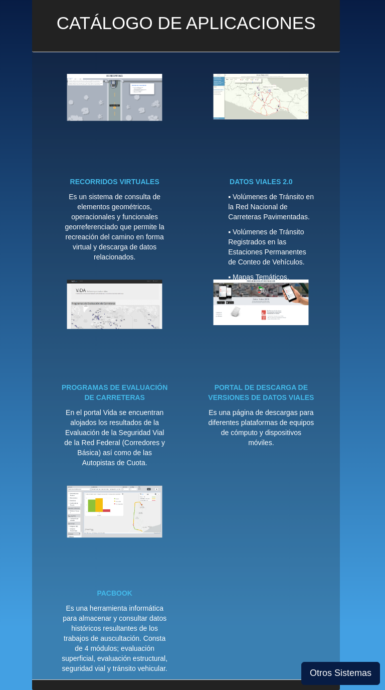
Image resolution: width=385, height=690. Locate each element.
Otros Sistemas (340, 673)
